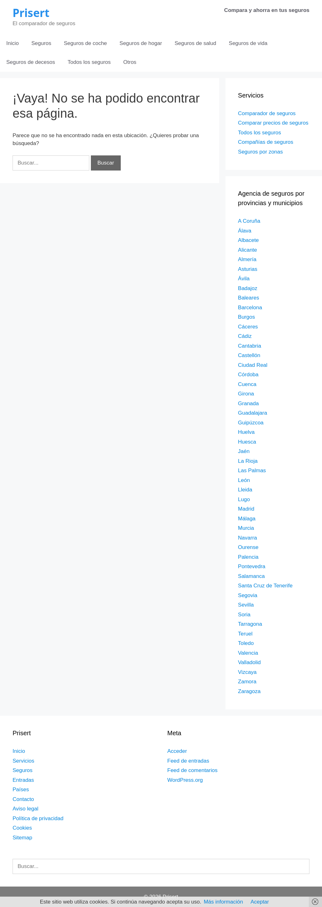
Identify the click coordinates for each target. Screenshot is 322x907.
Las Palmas (252, 470)
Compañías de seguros (265, 142)
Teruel (245, 634)
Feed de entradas (188, 761)
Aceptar (260, 902)
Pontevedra (251, 566)
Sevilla (246, 605)
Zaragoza (249, 691)
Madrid (246, 509)
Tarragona (250, 624)
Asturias (247, 269)
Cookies (22, 828)
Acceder (177, 751)
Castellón (249, 355)
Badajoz (247, 288)
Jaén (244, 451)
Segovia (247, 595)
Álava (245, 231)
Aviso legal (25, 809)
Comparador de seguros (267, 113)
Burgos (246, 317)
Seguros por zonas (260, 152)
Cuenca (247, 384)
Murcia (246, 528)
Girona (246, 394)
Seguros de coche (85, 43)
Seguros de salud (195, 43)
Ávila (244, 279)
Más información (223, 902)
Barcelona (250, 308)
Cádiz (245, 336)
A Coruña (249, 221)
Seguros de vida (248, 43)
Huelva (246, 432)
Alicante (247, 250)
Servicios (23, 761)
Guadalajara (252, 413)
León (244, 480)
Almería (247, 259)
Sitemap (22, 838)
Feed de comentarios (192, 770)
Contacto (23, 799)
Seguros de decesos (30, 62)
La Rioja (248, 461)
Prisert (31, 12)
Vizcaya (247, 672)
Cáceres (248, 327)
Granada (248, 403)
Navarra (247, 538)
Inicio (12, 43)
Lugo (244, 499)
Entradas (23, 780)
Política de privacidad (38, 818)
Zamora (247, 682)
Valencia (248, 653)
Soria (244, 615)
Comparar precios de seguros (273, 123)
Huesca (247, 442)
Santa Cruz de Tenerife (265, 586)
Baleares (248, 298)
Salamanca (251, 576)
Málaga (247, 519)
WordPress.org (185, 780)
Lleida (245, 490)
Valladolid (249, 662)
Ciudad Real (253, 365)
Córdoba (248, 375)
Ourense (248, 547)
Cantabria (249, 346)
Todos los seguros (89, 62)
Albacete (248, 240)
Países (21, 789)
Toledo (246, 643)
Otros (129, 62)
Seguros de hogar (140, 43)
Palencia (248, 557)
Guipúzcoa (251, 423)
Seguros (41, 43)
